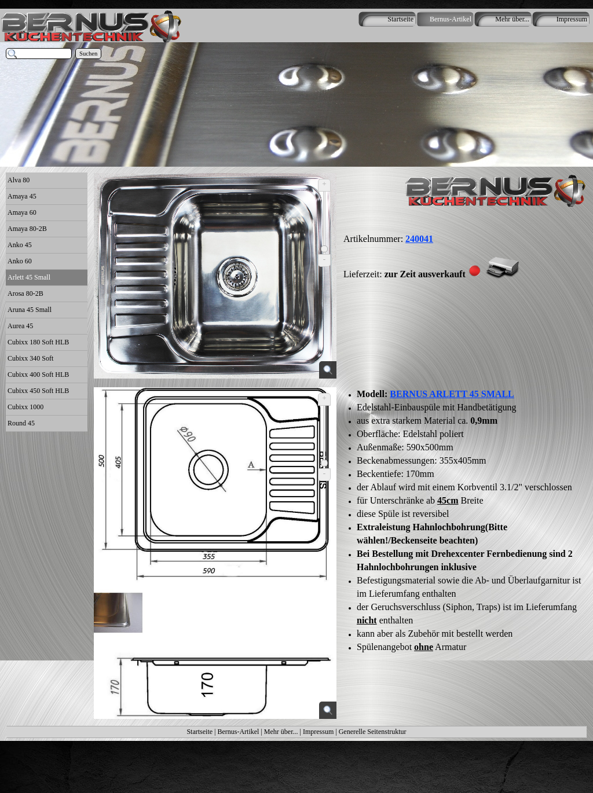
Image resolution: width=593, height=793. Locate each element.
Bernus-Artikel (238, 732)
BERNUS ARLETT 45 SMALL (452, 394)
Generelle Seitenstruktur (373, 732)
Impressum (318, 732)
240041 (419, 239)
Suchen (88, 53)
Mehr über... (281, 732)
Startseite (199, 732)
